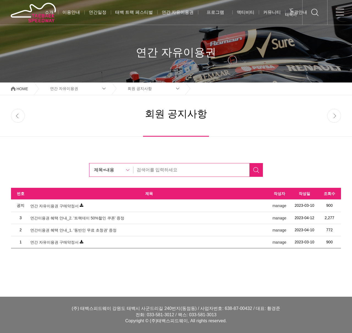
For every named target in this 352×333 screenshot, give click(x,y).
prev (18, 116)
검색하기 (314, 12)
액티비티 (245, 12)
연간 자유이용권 (178, 12)
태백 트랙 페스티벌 (134, 12)
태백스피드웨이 (33, 12)
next (334, 116)
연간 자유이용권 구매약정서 (54, 206)
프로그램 (215, 12)
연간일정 (97, 12)
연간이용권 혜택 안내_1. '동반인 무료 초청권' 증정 (73, 230)
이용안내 (71, 12)
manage (280, 206)
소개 (49, 12)
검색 (256, 170)
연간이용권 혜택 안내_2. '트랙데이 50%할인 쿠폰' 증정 (77, 218)
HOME (22, 89)
